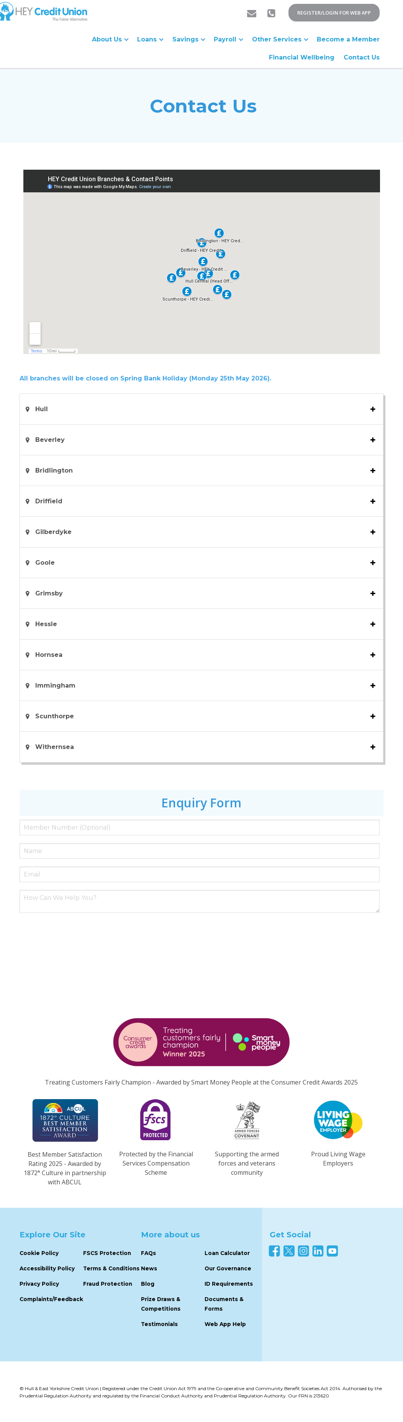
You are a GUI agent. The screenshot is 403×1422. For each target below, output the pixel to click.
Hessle (47, 624)
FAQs (148, 1253)
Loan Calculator (227, 1253)
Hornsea (49, 654)
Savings (189, 39)
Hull (43, 409)
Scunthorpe (54, 716)
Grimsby (49, 593)
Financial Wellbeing (301, 57)
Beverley (50, 439)
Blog (147, 1284)
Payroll (229, 39)
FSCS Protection (107, 1253)
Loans (151, 39)
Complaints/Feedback (51, 1299)
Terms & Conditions (111, 1268)
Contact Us (362, 57)
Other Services (280, 39)
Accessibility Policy (47, 1268)
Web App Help (225, 1324)
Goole (46, 562)
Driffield (49, 501)
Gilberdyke (54, 532)
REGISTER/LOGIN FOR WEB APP (334, 12)
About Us (111, 39)
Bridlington (55, 470)
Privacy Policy (39, 1284)
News (149, 1268)
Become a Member (348, 39)
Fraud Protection (107, 1284)
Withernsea (54, 747)
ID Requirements (229, 1284)
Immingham (55, 685)
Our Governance (228, 1268)
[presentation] (78, 934)
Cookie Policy (39, 1253)
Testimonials (159, 1324)
